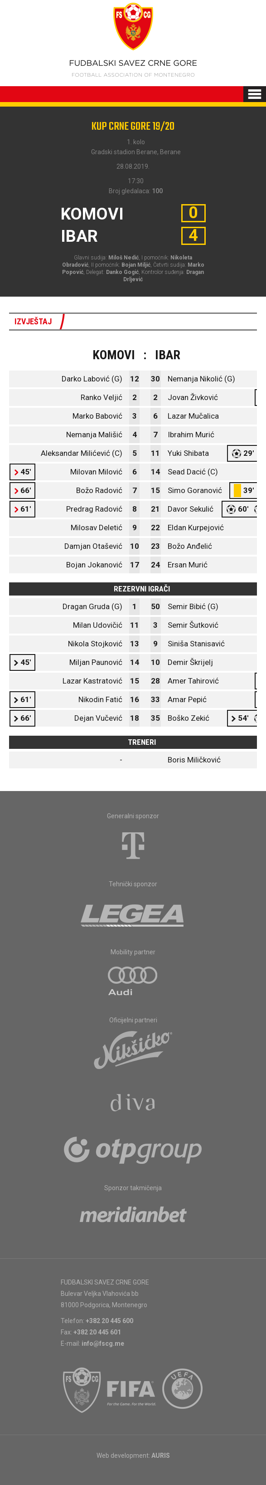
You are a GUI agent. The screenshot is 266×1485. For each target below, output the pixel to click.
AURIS (160, 1455)
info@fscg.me (103, 1343)
